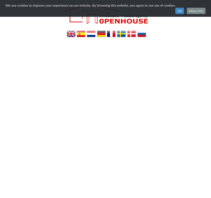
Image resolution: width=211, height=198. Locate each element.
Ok (179, 11)
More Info (196, 11)
